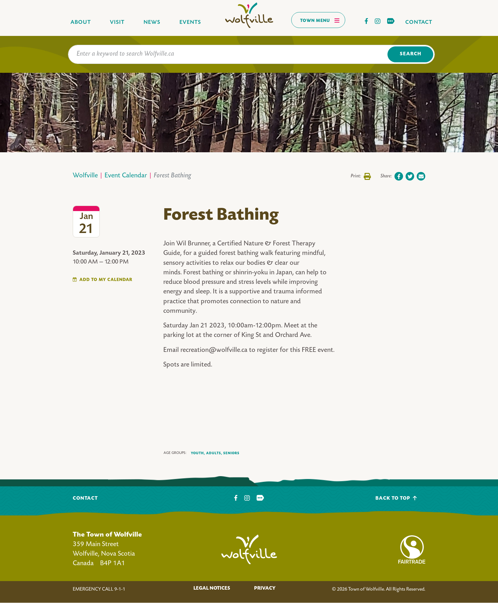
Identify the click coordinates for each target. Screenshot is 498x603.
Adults (214, 453)
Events (190, 22)
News (152, 22)
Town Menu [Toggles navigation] (320, 20)
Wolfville (85, 176)
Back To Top (396, 498)
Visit (117, 22)
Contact (418, 22)
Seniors (231, 453)
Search (410, 54)
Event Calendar (125, 176)
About (81, 22)
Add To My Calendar (105, 280)
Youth (198, 453)
